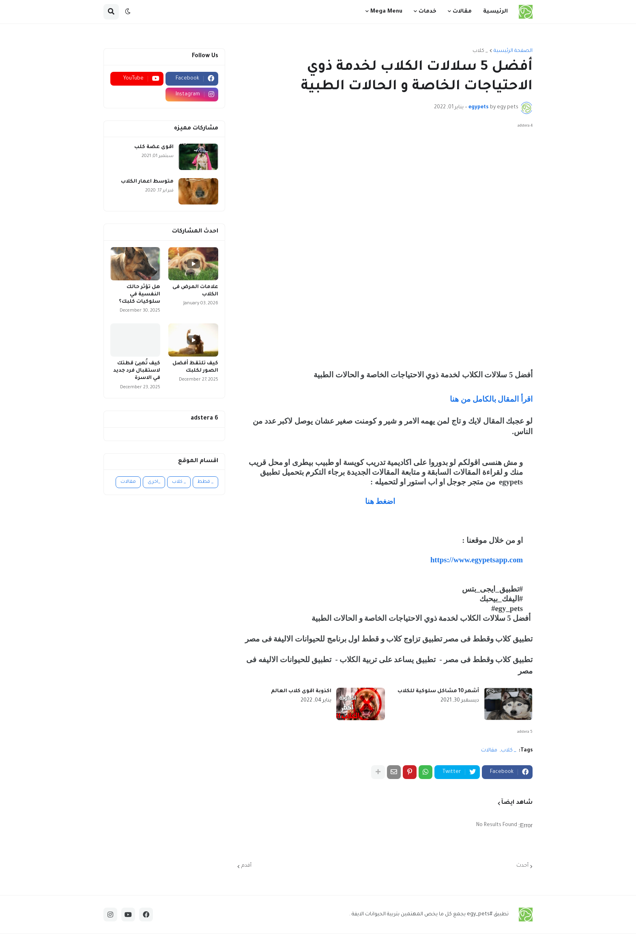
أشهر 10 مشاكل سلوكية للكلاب (438, 691)
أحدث (522, 866)
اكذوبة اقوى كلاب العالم (301, 691)
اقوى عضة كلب (154, 147)
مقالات (489, 750)
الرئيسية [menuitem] (495, 12)
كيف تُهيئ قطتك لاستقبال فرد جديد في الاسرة (136, 371)
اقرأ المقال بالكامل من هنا (490, 399)
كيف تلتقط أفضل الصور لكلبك (195, 367)
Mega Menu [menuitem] (386, 12)
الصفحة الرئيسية (513, 51)
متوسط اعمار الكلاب (147, 182)
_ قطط (205, 482)
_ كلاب (480, 51)
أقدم (246, 866)
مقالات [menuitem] (462, 12)
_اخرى (154, 482)
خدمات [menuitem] (427, 12)
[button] (128, 11)
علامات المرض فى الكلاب (195, 290)
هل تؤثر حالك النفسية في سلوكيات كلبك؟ (139, 294)
